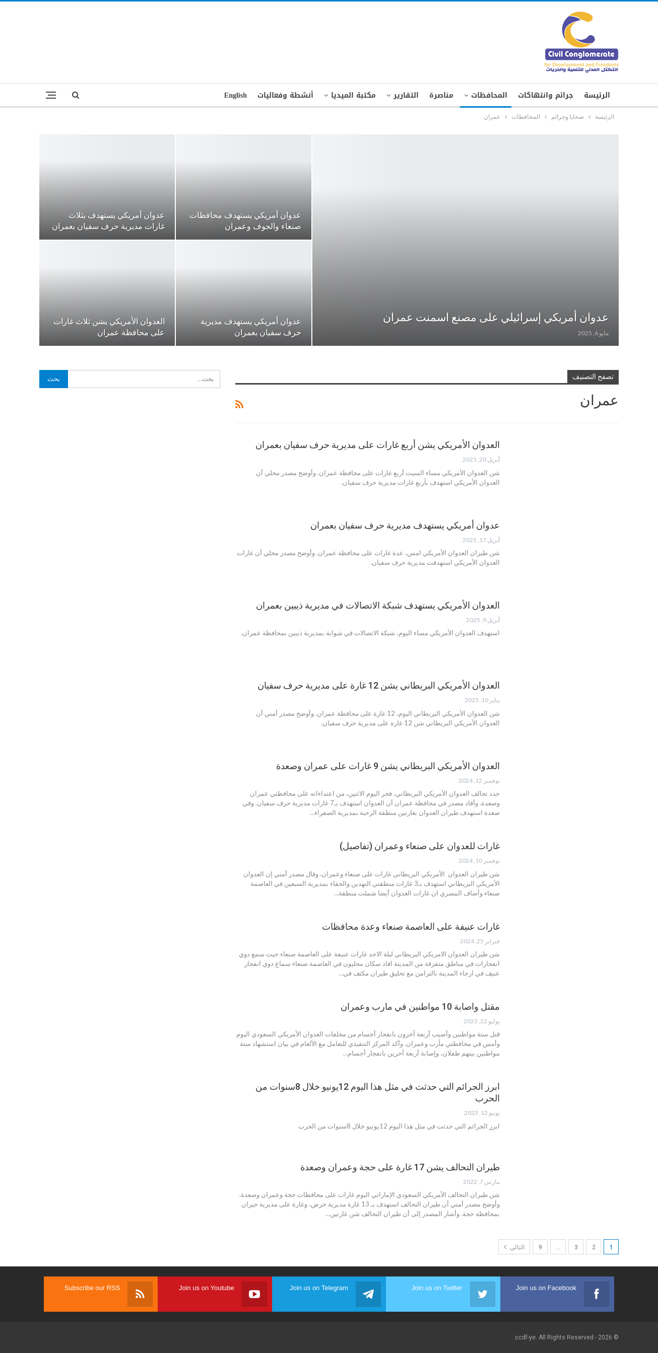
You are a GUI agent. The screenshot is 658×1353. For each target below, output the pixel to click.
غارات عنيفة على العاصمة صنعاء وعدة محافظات (411, 926)
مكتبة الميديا (353, 95)
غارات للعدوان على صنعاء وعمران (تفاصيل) (420, 846)
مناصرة (441, 95)
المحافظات (489, 95)
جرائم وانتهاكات (545, 95)
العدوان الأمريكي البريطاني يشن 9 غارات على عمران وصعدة (388, 766)
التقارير (406, 95)
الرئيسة (597, 95)
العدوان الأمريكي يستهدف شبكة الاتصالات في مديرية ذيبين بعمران (378, 605)
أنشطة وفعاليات (285, 95)
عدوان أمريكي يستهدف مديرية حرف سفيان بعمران (405, 525)
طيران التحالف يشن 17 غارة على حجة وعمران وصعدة (400, 1167)
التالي (514, 1247)
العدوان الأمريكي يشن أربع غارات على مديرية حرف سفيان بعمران (377, 444)
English (235, 95)
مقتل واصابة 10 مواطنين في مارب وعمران (420, 1006)
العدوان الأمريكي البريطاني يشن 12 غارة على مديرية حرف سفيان (378, 685)
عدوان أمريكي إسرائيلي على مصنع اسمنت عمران (496, 317)
